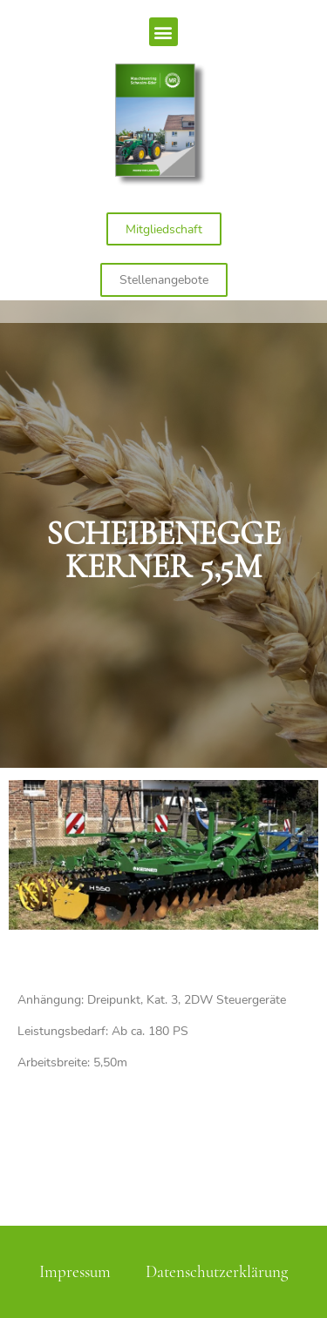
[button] (163, 31)
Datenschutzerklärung (217, 1271)
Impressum (75, 1271)
